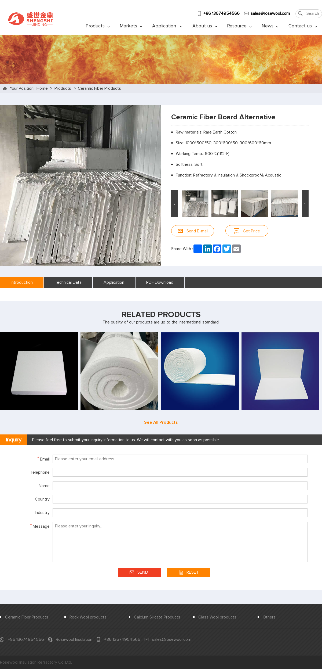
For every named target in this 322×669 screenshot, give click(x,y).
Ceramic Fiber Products (99, 88)
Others (269, 617)
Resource (239, 26)
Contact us (302, 26)
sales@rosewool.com (270, 13)
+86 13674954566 (221, 13)
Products (98, 26)
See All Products (161, 422)
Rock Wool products (88, 617)
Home (42, 88)
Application (167, 26)
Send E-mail (192, 230)
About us (204, 26)
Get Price (247, 230)
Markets (131, 26)
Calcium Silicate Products (157, 617)
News (270, 26)
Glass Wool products (217, 617)
